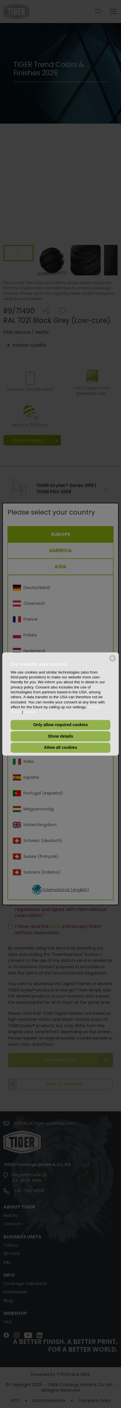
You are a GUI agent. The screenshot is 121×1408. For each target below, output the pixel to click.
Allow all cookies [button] (60, 747)
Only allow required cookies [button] (60, 725)
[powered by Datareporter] (112, 661)
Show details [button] (60, 736)
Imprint (30, 712)
